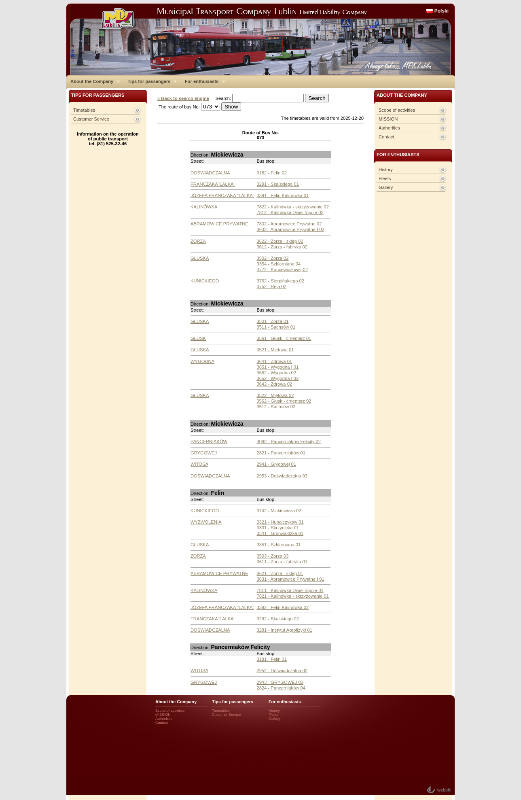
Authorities (389, 127)
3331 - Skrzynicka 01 (277, 527)
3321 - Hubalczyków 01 (279, 522)
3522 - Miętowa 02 (275, 395)
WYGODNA (202, 361)
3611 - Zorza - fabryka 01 (281, 561)
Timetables (84, 110)
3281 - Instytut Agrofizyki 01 (284, 630)
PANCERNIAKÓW (209, 441)
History (386, 169)
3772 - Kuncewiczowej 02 (282, 269)
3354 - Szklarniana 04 (278, 263)
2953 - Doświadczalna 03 (281, 475)
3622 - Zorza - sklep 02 (279, 241)
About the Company (93, 81)
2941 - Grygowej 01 (276, 464)
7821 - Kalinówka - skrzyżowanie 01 (292, 596)
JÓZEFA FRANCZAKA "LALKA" (222, 195)
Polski (441, 11)
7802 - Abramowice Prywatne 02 (289, 223)
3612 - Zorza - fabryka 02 (281, 246)
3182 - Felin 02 (271, 172)
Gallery (386, 187)
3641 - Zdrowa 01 (274, 361)
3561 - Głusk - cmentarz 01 (283, 338)
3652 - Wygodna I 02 (277, 378)
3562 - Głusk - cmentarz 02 (283, 401)
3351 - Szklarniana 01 (278, 544)
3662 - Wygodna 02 (276, 372)
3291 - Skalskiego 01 (277, 184)
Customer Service (91, 119)
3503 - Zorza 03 (272, 556)
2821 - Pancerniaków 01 (280, 452)
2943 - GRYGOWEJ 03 (279, 682)
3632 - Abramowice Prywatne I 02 (290, 229)
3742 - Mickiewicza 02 (278, 510)
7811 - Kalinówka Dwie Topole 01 (289, 590)
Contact (386, 136)
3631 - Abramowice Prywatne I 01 (290, 579)
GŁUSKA (200, 258)
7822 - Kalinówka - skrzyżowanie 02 (292, 206)
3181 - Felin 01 (271, 659)
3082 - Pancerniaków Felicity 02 (288, 441)
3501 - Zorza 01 (272, 321)
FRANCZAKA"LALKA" (213, 184)
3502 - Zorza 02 (272, 258)
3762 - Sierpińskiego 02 (280, 280)
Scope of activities (397, 110)
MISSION (388, 119)
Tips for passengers (150, 81)
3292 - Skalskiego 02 (277, 618)
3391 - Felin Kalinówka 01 (282, 195)
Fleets (385, 178)
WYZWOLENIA (206, 522)
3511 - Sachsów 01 (275, 327)
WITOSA (199, 464)
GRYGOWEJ (204, 452)
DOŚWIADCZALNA (210, 172)
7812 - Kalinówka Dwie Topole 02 (289, 212)
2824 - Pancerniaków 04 (280, 687)
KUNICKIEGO (205, 280)
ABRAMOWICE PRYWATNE (219, 223)
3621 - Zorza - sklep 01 (279, 573)
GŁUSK (198, 338)
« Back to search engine (183, 98)
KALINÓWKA (204, 206)
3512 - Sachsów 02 (275, 406)
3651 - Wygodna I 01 (277, 367)
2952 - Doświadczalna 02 (281, 670)
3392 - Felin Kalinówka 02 (282, 607)
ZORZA (198, 241)
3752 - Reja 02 (271, 286)
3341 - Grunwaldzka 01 (279, 533)
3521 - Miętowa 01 (275, 349)
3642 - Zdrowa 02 (274, 384)
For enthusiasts (203, 81)
